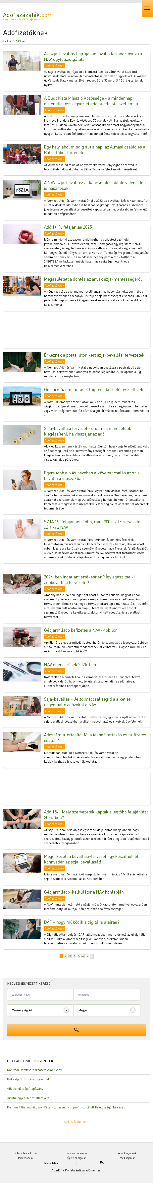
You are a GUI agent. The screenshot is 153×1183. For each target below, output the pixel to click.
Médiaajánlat (127, 1157)
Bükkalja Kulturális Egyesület (28, 1079)
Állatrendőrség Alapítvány (25, 1088)
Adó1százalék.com (76, 1121)
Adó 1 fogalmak (127, 1153)
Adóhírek (21, 41)
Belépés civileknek (76, 1153)
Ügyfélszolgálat (76, 1157)
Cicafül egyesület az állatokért (28, 1098)
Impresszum (25, 1157)
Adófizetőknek (54, 65)
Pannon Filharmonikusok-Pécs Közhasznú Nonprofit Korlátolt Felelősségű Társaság (66, 1107)
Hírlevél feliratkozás (25, 1153)
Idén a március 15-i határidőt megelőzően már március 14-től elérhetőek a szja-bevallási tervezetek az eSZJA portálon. (95, 876)
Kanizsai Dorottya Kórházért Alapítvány (34, 1070)
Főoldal (7, 41)
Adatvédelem (51, 1163)
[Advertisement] (76, 329)
